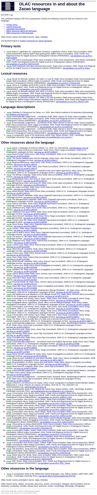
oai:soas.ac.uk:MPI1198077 (81, 321)
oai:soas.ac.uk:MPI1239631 (67, 309)
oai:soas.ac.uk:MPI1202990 (25, 276)
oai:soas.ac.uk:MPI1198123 (25, 169)
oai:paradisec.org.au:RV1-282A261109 (35, 428)
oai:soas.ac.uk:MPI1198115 (35, 181)
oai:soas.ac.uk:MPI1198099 (35, 222)
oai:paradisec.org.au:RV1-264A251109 (35, 89)
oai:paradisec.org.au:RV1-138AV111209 (55, 410)
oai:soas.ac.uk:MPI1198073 (56, 364)
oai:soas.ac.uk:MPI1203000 (25, 288)
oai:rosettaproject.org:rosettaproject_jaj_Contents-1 (52, 391)
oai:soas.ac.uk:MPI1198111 (25, 189)
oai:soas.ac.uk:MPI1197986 (67, 344)
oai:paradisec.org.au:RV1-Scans (76, 68)
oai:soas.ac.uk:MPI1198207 (46, 152)
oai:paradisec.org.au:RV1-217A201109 (56, 127)
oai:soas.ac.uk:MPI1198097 (25, 226)
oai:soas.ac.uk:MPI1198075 (52, 360)
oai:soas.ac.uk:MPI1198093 (35, 234)
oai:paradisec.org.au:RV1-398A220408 (35, 459)
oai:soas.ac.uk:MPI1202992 (25, 280)
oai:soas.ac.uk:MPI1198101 (35, 206)
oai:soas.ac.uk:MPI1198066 (35, 356)
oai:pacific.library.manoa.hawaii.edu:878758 (57, 476)
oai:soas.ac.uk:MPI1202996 (25, 267)
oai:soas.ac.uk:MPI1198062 (18, 375)
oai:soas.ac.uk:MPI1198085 (18, 335)
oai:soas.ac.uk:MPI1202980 (18, 259)
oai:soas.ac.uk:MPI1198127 (46, 160)
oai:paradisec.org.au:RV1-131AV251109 (55, 447)
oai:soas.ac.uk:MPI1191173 (56, 296)
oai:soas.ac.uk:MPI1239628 (77, 305)
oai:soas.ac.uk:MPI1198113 (35, 185)
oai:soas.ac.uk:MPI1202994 (35, 263)
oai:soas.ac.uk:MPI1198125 (25, 164)
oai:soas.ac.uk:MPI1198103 (46, 201)
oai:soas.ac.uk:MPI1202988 (18, 255)
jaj (12, 15)
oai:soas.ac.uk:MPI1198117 (25, 177)
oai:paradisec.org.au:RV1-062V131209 (22, 64)
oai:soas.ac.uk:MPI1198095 (25, 230)
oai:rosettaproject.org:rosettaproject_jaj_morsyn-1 (52, 137)
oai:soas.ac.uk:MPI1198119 (18, 193)
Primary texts (11, 25)
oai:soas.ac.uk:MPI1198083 (18, 340)
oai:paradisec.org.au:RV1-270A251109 (35, 95)
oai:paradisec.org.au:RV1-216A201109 (54, 121)
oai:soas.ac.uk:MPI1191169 (67, 292)
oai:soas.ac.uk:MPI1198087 (18, 331)
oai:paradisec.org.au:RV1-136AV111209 (55, 397)
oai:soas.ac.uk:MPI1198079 (18, 327)
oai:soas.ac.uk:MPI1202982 (25, 243)
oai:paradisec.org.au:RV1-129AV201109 (36, 440)
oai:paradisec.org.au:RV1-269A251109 (54, 453)
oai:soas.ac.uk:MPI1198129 (18, 156)
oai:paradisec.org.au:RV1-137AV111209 (55, 403)
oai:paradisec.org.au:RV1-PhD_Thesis (54, 463)
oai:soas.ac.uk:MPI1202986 (35, 251)
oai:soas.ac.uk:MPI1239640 (67, 300)
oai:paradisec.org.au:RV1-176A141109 (63, 83)
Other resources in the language (19, 33)
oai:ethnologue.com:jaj (78, 148)
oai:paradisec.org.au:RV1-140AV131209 (57, 422)
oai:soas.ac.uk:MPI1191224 (25, 284)
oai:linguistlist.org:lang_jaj (35, 387)
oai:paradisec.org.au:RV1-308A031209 (63, 133)
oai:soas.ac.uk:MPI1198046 (18, 381)
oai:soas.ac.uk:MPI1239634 (67, 313)
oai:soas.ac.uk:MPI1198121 (67, 173)
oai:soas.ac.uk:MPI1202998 (25, 272)
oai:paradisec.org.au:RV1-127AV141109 (55, 434)
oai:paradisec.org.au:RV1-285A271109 (72, 102)
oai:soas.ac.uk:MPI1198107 (35, 214)
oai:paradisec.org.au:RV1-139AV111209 (55, 416)
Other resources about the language (21, 31)
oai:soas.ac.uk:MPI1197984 (18, 352)
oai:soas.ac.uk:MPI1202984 (18, 247)
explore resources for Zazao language (36, 41)
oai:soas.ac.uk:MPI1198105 (35, 197)
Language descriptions (15, 29)
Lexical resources (13, 27)
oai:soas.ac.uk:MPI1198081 (25, 348)
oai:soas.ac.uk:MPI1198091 (35, 239)
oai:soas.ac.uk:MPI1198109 (25, 210)
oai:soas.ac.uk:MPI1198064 (25, 368)
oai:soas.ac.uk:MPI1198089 (35, 218)
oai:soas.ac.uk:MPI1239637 (67, 317)
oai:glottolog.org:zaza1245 (17, 114)
